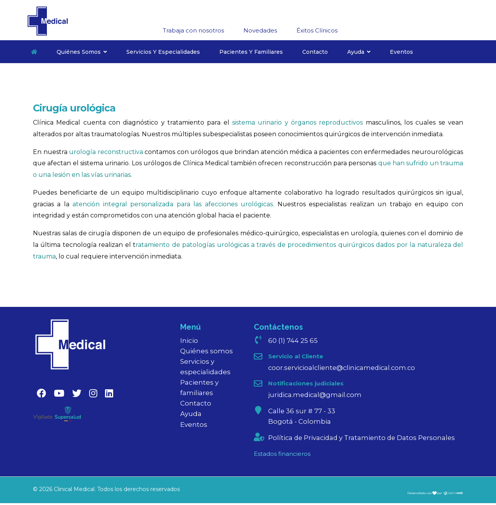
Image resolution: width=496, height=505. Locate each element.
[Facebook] (41, 393)
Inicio (189, 340)
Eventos (401, 51)
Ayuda (355, 51)
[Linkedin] (109, 393)
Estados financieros (282, 455)
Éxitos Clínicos (317, 30)
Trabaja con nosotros (193, 30)
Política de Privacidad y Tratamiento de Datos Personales (364, 439)
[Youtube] (59, 393)
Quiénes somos (79, 51)
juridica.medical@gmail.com (316, 395)
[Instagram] (93, 393)
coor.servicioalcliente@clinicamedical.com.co (344, 367)
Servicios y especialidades (163, 51)
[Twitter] (76, 393)
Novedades (260, 30)
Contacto (315, 51)
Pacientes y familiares (251, 51)
